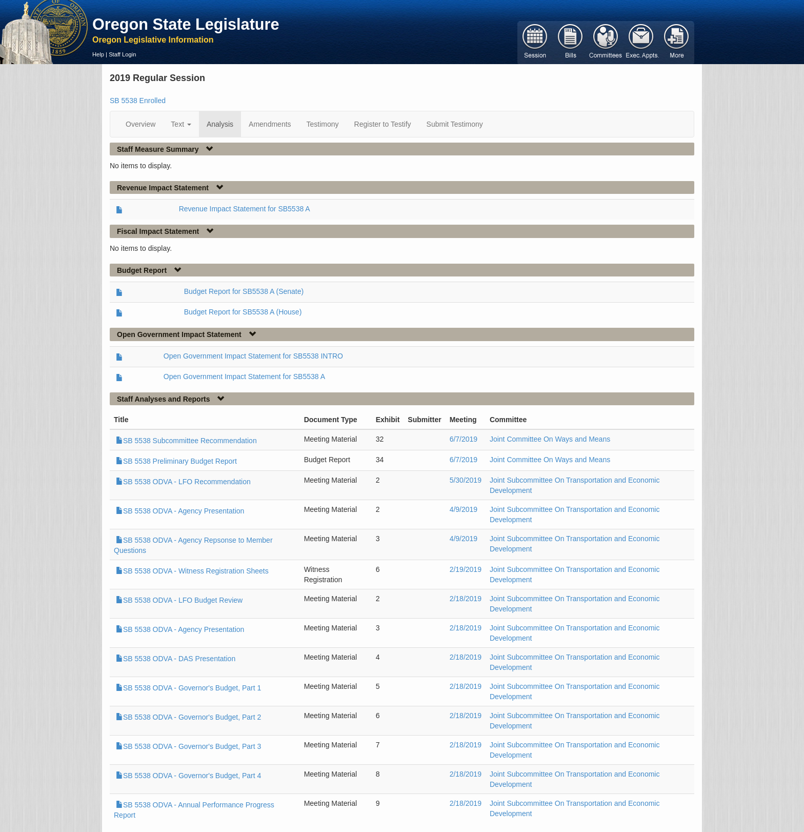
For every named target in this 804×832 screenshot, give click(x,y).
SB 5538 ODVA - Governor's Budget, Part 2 (188, 717)
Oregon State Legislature (185, 24)
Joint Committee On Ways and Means (550, 439)
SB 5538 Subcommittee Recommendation (186, 441)
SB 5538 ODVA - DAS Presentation (175, 659)
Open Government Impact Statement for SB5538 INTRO (253, 356)
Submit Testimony (455, 124)
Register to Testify (382, 124)
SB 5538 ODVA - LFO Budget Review (179, 600)
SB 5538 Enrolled (138, 100)
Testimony (323, 124)
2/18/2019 (465, 599)
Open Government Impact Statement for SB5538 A (244, 376)
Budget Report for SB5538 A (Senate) (244, 291)
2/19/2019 (465, 569)
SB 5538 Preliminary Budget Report (176, 461)
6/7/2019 (464, 439)
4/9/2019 (464, 509)
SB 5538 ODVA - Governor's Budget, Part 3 (188, 746)
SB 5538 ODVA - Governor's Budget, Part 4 (188, 775)
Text (181, 124)
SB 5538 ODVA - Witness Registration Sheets (192, 571)
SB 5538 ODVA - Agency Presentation (180, 511)
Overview (140, 124)
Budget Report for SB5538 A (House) (243, 312)
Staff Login (122, 54)
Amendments (270, 124)
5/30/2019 (465, 480)
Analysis (220, 124)
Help (98, 54)
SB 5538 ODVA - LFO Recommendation (183, 482)
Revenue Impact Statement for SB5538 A (244, 209)
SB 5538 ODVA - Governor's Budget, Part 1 (188, 688)
